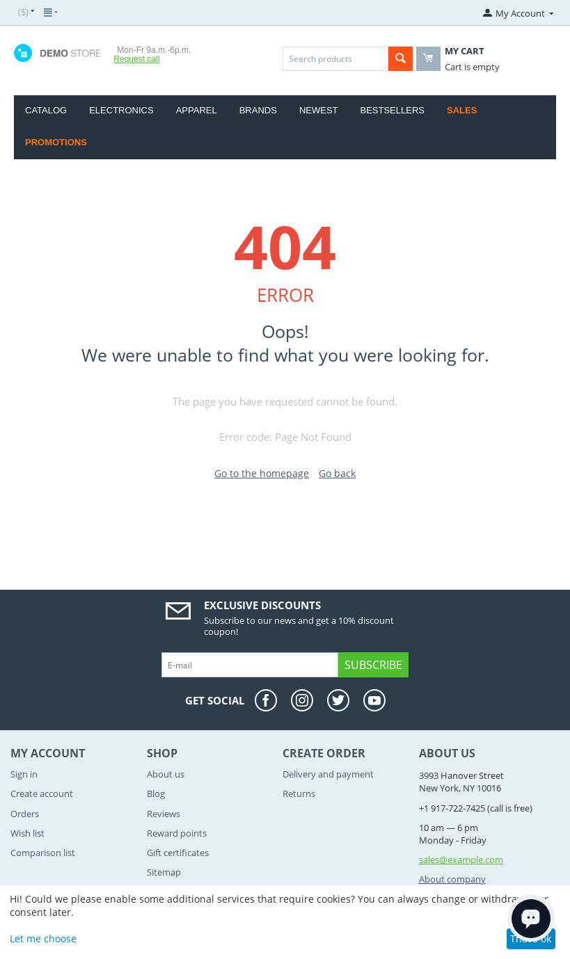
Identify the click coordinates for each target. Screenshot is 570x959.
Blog (156, 793)
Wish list (27, 833)
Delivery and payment (328, 774)
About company (452, 879)
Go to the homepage (261, 473)
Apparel (196, 110)
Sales (462, 110)
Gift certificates (178, 852)
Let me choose (43, 938)
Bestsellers (393, 110)
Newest (318, 110)
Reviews (163, 813)
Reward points (177, 833)
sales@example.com (461, 859)
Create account (41, 793)
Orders (24, 813)
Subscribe (373, 664)
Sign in (24, 774)
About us (165, 774)
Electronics (121, 110)
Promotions (56, 142)
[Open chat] (531, 918)
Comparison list (42, 852)
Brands (258, 110)
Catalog (46, 110)
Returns (299, 793)
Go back (337, 473)
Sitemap (164, 872)
